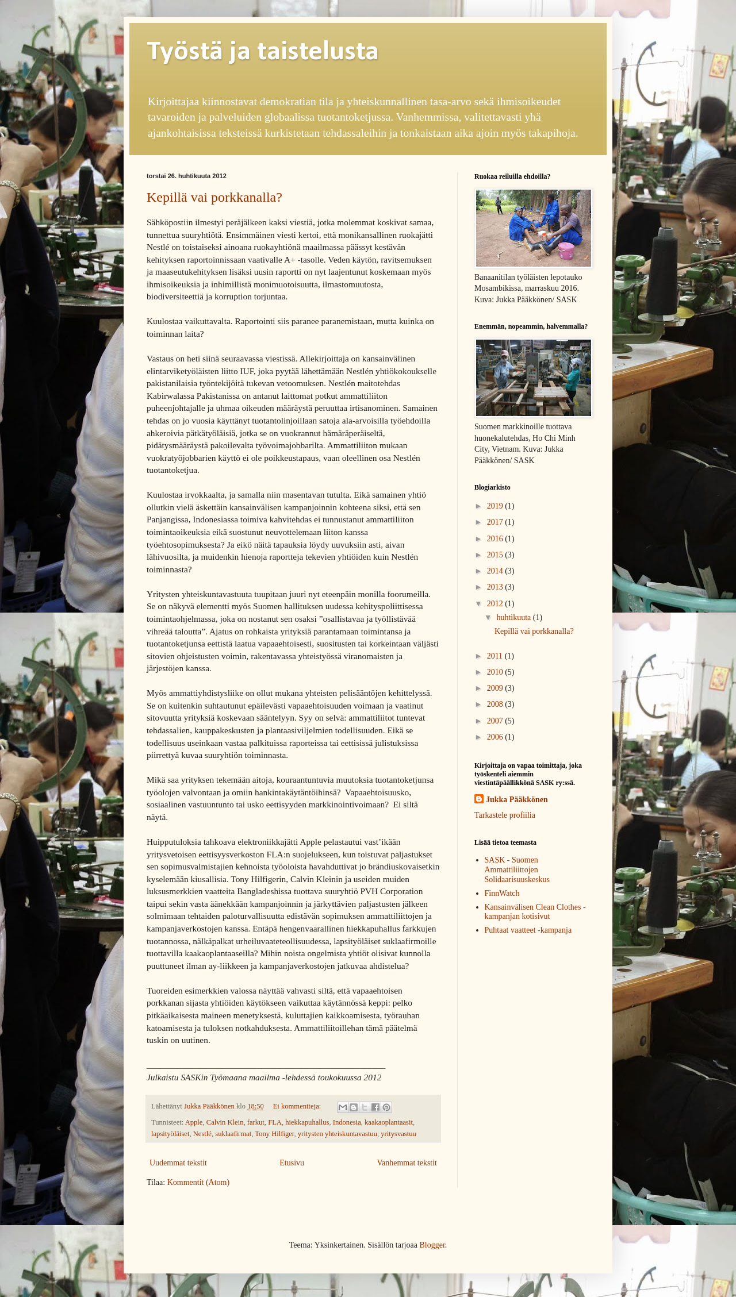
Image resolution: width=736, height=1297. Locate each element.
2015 (496, 555)
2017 (496, 522)
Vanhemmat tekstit (407, 1163)
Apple (194, 1122)
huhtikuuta (514, 617)
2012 (496, 603)
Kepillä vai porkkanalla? (214, 197)
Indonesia (347, 1122)
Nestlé (202, 1134)
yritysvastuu (398, 1134)
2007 (496, 721)
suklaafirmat (233, 1134)
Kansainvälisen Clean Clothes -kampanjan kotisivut (535, 912)
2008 (496, 704)
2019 (496, 506)
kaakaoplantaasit (389, 1122)
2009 (496, 688)
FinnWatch (502, 893)
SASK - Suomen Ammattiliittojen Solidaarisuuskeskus (517, 870)
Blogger (431, 1245)
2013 (496, 587)
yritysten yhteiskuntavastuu (337, 1134)
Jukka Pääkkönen (517, 799)
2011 (496, 656)
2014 (496, 571)
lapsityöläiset (170, 1134)
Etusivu (291, 1163)
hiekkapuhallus (307, 1122)
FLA (275, 1122)
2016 (496, 538)
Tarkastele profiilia (504, 815)
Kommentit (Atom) (198, 1182)
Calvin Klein (225, 1122)
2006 (496, 737)
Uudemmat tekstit (178, 1163)
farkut (255, 1122)
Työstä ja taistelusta (263, 52)
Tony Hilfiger (274, 1134)
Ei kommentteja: (298, 1106)
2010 (496, 672)
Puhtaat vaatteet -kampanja (528, 930)
